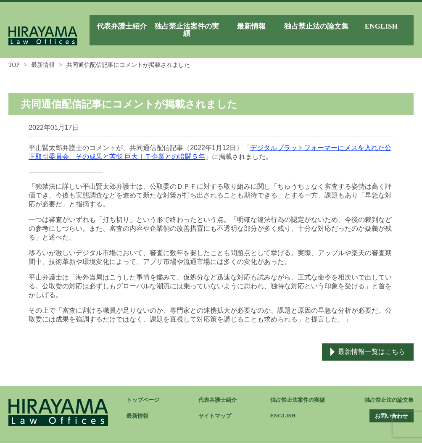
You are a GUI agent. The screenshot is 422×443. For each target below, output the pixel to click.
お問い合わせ (387, 404)
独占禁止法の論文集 (387, 388)
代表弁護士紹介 (219, 388)
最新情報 (43, 53)
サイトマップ (216, 404)
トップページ (144, 388)
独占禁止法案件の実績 (299, 388)
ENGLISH (283, 404)
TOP (13, 53)
